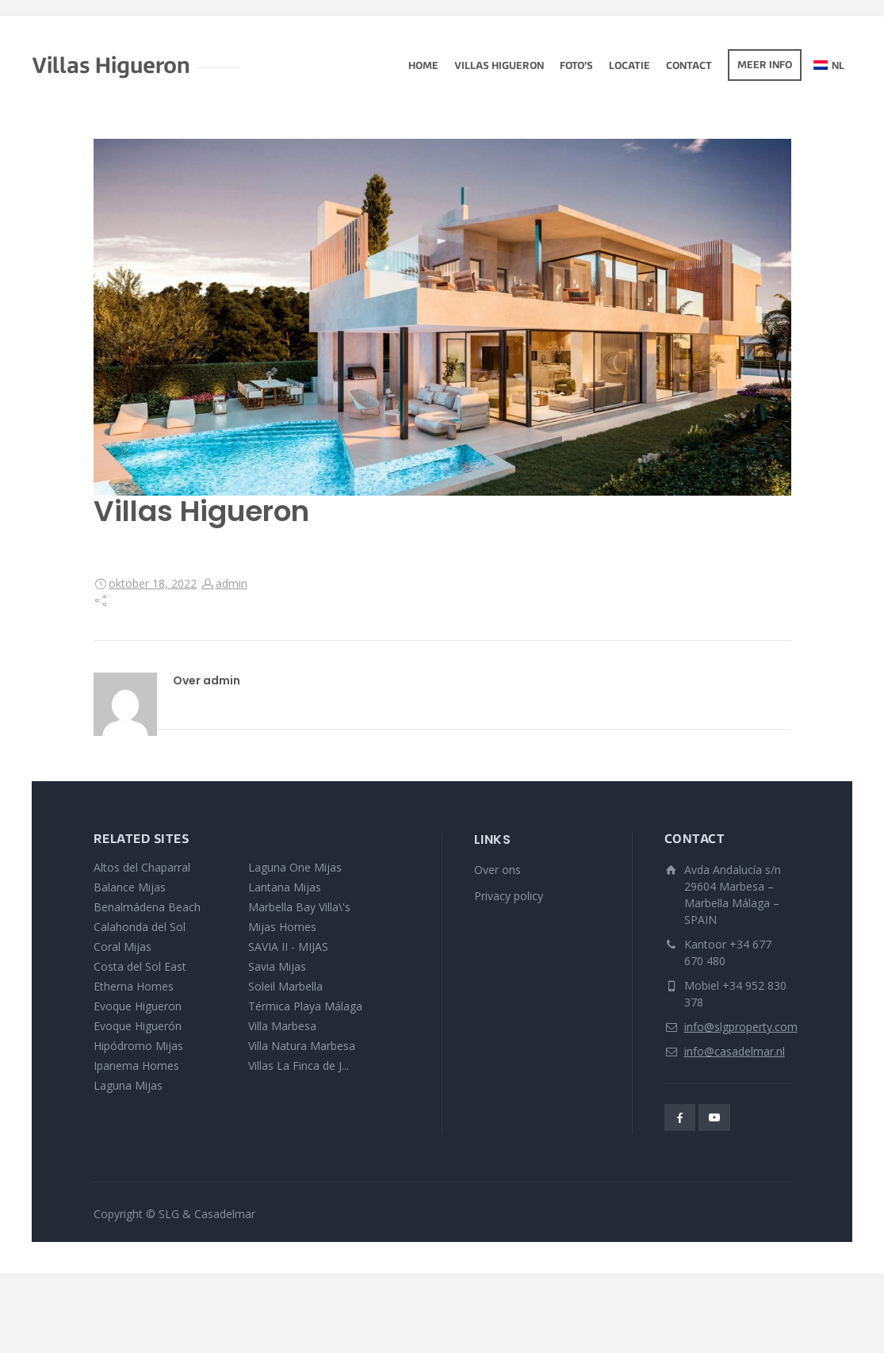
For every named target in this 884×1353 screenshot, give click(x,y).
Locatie (629, 66)
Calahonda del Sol (140, 926)
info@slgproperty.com (741, 1026)
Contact (689, 66)
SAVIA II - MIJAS (288, 946)
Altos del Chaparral (142, 867)
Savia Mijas (277, 966)
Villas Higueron (499, 66)
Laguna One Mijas (295, 867)
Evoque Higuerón (138, 1025)
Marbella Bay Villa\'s (299, 906)
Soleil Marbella (285, 986)
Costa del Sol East (140, 966)
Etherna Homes (134, 986)
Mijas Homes (282, 926)
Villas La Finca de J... (298, 1065)
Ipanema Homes (136, 1065)
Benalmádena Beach (147, 906)
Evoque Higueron (138, 1006)
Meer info (764, 65)
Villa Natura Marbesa (301, 1045)
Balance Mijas (130, 887)
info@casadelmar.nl (734, 1051)
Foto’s (576, 66)
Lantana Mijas (284, 887)
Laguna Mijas (128, 1085)
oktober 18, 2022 (153, 583)
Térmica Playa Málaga (305, 1006)
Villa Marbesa (282, 1025)
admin (231, 583)
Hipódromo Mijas (138, 1045)
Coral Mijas (122, 946)
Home (423, 66)
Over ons (497, 869)
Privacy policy (508, 895)
